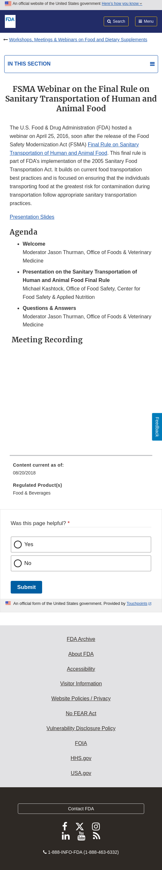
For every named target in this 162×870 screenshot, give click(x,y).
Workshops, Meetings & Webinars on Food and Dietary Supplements (78, 39)
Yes (28, 544)
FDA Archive (81, 639)
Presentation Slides (32, 217)
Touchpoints (137, 603)
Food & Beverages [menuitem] (32, 493)
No (27, 563)
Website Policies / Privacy (81, 698)
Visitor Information (81, 683)
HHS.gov (81, 758)
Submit (26, 587)
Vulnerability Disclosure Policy (81, 728)
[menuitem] (81, 471)
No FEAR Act (81, 713)
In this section (29, 64)
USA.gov (81, 773)
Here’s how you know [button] (122, 3)
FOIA (81, 743)
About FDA (81, 654)
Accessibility (81, 669)
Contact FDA (81, 808)
